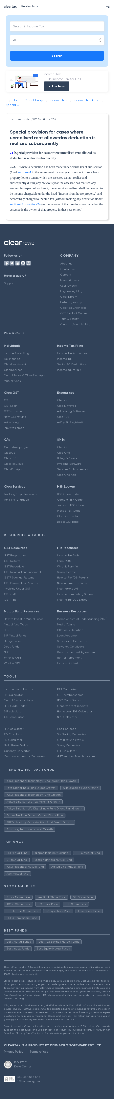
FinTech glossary (71, 302)
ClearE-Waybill (66, 405)
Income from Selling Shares (75, 594)
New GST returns (15, 416)
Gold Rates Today (16, 745)
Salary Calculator (68, 745)
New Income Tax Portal (72, 583)
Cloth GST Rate (67, 516)
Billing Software (67, 458)
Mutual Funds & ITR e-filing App (24, 375)
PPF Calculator (67, 689)
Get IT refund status (70, 739)
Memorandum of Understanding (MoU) (82, 619)
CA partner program (17, 447)
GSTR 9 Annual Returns (19, 577)
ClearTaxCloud (13, 463)
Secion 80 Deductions (72, 364)
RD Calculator (13, 734)
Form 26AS (64, 561)
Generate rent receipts (72, 705)
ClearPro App (13, 469)
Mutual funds (12, 380)
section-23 (16, 204)
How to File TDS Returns (73, 577)
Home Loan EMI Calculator (74, 711)
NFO (7, 652)
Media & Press (69, 280)
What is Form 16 (67, 566)
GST (7, 400)
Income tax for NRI (69, 369)
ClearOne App (66, 474)
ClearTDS (63, 416)
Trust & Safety (69, 318)
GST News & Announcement (22, 572)
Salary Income (66, 572)
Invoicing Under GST (17, 588)
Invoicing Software (69, 463)
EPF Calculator (66, 750)
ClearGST (63, 400)
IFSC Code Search (69, 700)
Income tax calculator (18, 689)
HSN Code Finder (68, 494)
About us (66, 263)
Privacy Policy (13, 1051)
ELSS (7, 630)
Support (9, 283)
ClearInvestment (15, 364)
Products (30, 6)
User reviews (68, 285)
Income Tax (64, 358)
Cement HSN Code (70, 499)
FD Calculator (13, 739)
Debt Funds (11, 646)
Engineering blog (71, 291)
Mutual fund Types (16, 624)
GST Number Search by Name (77, 756)
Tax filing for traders (17, 499)
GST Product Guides (73, 313)
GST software (13, 411)
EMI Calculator (13, 694)
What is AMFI (12, 657)
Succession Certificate (72, 641)
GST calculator (14, 717)
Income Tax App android (73, 353)
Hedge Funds (12, 641)
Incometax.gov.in (68, 588)
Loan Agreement (68, 635)
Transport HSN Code (70, 505)
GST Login (10, 405)
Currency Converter (17, 750)
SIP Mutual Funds (15, 635)
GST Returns (12, 561)
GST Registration (15, 555)
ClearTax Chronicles (73, 307)
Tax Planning (12, 358)
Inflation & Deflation (70, 630)
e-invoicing (11, 422)
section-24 (24, 172)
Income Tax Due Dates (72, 599)
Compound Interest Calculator (24, 756)
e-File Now (57, 86)
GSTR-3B (10, 599)
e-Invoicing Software (71, 411)
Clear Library (68, 296)
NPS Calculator (67, 717)
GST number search (70, 694)
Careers (65, 274)
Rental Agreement (69, 657)
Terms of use (39, 1051)
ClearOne (63, 452)
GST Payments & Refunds (21, 583)
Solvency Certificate (70, 646)
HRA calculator (13, 728)
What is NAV (12, 663)
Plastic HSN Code (68, 510)
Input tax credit (14, 427)
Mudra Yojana (66, 624)
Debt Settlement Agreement (76, 652)
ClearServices (13, 369)
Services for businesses (72, 469)
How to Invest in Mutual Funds (23, 619)
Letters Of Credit (68, 663)
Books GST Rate (68, 521)
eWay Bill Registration (71, 422)
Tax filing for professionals (20, 494)
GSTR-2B (10, 594)
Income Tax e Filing (16, 353)
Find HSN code (66, 728)
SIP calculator (13, 711)
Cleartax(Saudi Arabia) (75, 324)
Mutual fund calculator (19, 700)
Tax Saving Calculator (71, 734)
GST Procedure (14, 566)
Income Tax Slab (68, 555)
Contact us (67, 269)
